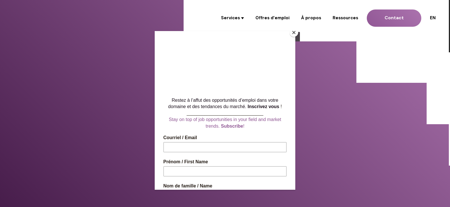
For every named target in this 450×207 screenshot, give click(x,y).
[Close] (294, 32)
